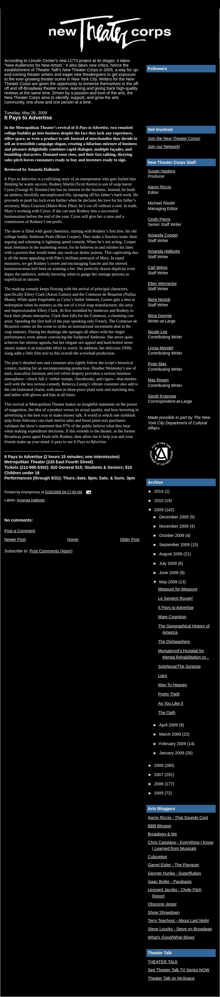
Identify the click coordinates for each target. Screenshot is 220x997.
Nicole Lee (157, 331)
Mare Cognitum (172, 616)
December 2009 (174, 517)
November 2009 (174, 526)
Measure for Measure (177, 589)
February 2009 (173, 743)
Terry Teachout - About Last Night (178, 920)
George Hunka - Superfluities (174, 873)
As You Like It (170, 703)
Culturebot (157, 856)
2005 (159, 793)
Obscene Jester (162, 904)
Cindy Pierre (159, 219)
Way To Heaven (172, 685)
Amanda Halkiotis (31, 500)
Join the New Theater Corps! (174, 138)
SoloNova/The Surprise (179, 666)
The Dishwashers (174, 641)
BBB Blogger (159, 826)
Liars (162, 675)
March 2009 (170, 734)
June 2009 (169, 572)
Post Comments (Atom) (50, 551)
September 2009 (175, 544)
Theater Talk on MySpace (171, 978)
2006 (159, 784)
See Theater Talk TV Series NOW (178, 970)
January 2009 (172, 753)
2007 (159, 774)
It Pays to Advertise (175, 607)
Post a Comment (19, 531)
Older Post (129, 539)
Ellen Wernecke (162, 283)
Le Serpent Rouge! (175, 598)
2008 (159, 765)
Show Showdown (164, 912)
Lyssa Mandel (160, 348)
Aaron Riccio (159, 187)
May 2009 (168, 582)
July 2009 (168, 563)
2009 (159, 509)
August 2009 (171, 554)
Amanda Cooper (163, 235)
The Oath (167, 712)
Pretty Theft (169, 694)
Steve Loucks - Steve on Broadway (180, 929)
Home (72, 539)
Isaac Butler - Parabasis (170, 881)
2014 (159, 491)
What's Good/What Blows (171, 937)
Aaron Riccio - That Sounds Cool (178, 817)
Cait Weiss (157, 267)
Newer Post (15, 539)
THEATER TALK (163, 961)
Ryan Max (157, 363)
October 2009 (172, 535)
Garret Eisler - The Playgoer (173, 865)
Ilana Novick (159, 299)
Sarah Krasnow (162, 396)
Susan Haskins (161, 171)
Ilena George (160, 315)
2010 (159, 500)
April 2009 (169, 725)
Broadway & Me (162, 834)
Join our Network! (164, 146)
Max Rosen (158, 380)
